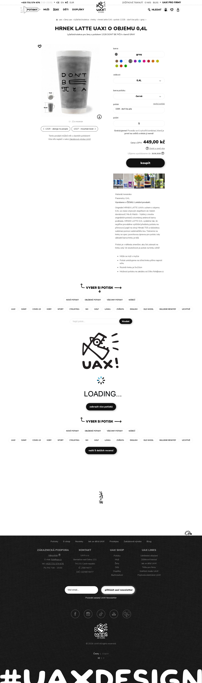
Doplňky (78, 9)
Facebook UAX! (75, 614)
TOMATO (127, 66)
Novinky (79, 542)
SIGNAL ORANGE (157, 61)
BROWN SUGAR (117, 61)
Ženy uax (68, 19)
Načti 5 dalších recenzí (101, 451)
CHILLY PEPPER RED (152, 61)
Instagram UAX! (88, 614)
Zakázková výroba (132, 542)
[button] (161, 182)
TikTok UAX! (101, 614)
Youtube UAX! (114, 614)
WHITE (127, 61)
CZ (57, 2)
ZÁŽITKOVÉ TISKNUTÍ (132, 2)
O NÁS (148, 2)
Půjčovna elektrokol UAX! (149, 575)
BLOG (155, 2)
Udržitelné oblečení (149, 556)
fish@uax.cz (56, 560)
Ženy (56, 9)
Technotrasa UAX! (126, 614)
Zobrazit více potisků (101, 407)
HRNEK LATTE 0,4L (105, 19)
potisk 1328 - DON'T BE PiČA (126, 19)
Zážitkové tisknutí (149, 560)
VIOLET (137, 61)
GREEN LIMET (122, 66)
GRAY (143, 19)
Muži (46, 9)
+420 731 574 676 (30, 2)
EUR (72, 2)
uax (60, 19)
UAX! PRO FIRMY (171, 2)
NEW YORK (117, 66)
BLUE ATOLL (142, 61)
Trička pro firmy (149, 567)
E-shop (66, 542)
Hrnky (93, 19)
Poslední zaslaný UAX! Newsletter (101, 598)
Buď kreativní (117, 575)
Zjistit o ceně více (155, 149)
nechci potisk (159, 104)
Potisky (33, 9)
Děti (65, 9)
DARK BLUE (122, 61)
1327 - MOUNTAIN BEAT (84, 128)
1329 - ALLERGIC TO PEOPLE (56, 128)
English (105, 654)
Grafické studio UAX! (149, 571)
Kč (66, 2)
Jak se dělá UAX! (96, 542)
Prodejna (114, 542)
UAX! (96, 644)
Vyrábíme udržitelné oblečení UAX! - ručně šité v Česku (57, 19)
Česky (96, 654)
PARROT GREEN (132, 66)
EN (62, 2)
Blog (149, 542)
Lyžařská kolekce (81, 19)
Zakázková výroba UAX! (80, 139)
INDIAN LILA (147, 61)
